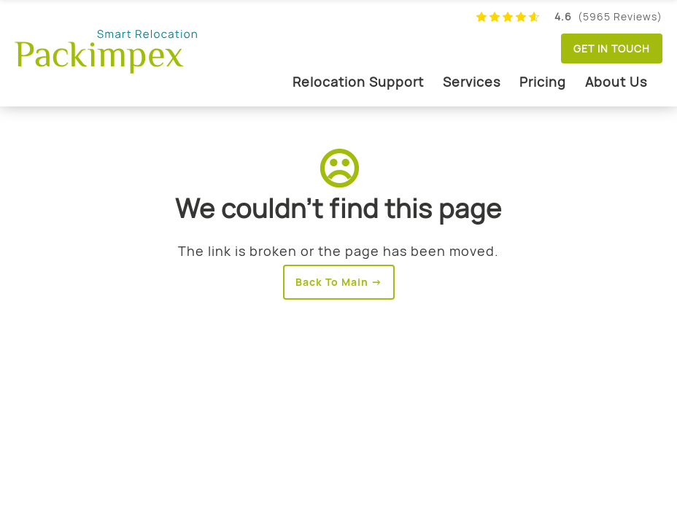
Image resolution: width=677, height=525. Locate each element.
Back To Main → (338, 282)
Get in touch (611, 48)
